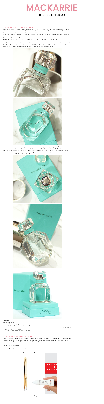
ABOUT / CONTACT (6, 24)
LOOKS (39, 24)
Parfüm (9, 330)
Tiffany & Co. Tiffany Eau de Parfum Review (18, 27)
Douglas (16, 324)
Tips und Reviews (25, 330)
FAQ (14, 24)
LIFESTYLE (33, 24)
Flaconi (16, 325)
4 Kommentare (19, 329)
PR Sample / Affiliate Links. (66, 327)
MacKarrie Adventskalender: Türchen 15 (17, 336)
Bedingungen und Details (18, 348)
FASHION (26, 24)
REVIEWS (45, 24)
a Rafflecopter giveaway (37, 396)
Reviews (14, 330)
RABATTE (19, 24)
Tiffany (18, 330)
